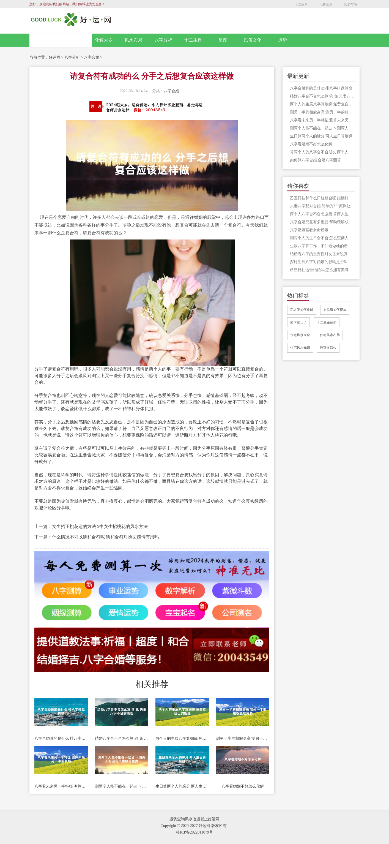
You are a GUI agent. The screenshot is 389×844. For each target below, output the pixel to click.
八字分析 (163, 40)
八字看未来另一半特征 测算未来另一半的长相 (61, 786)
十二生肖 (301, 4)
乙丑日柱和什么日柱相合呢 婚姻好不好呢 (322, 198)
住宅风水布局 (330, 335)
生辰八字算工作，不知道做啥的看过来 (322, 246)
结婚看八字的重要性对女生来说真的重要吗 (322, 254)
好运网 (54, 57)
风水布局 (350, 4)
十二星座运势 (326, 322)
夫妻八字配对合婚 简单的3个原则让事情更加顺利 (322, 206)
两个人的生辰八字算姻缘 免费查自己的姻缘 (182, 738)
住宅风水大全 (300, 335)
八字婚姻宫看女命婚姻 (309, 230)
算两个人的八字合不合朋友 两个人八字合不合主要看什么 (322, 152)
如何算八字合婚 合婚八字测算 (315, 160)
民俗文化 (252, 40)
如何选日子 (298, 322)
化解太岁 (325, 4)
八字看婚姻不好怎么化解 (242, 786)
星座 (222, 40)
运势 (282, 40)
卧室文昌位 (328, 348)
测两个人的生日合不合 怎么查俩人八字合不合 (322, 238)
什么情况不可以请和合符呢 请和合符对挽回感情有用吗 (105, 537)
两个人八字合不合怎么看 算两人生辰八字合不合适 (322, 214)
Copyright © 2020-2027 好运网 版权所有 (193, 826)
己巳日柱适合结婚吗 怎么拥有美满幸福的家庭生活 (322, 270)
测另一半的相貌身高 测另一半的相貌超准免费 (242, 738)
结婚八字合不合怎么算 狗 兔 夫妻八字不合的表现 (121, 738)
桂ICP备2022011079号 (194, 832)
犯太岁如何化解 (301, 310)
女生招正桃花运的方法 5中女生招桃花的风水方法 (100, 526)
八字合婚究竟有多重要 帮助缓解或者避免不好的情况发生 (322, 222)
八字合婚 (91, 57)
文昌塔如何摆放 (334, 310)
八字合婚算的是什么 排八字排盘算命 (61, 738)
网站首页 (61, 40)
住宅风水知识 (300, 348)
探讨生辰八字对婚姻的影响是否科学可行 (322, 262)
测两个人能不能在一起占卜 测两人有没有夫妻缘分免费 (121, 786)
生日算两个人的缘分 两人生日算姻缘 (182, 786)
